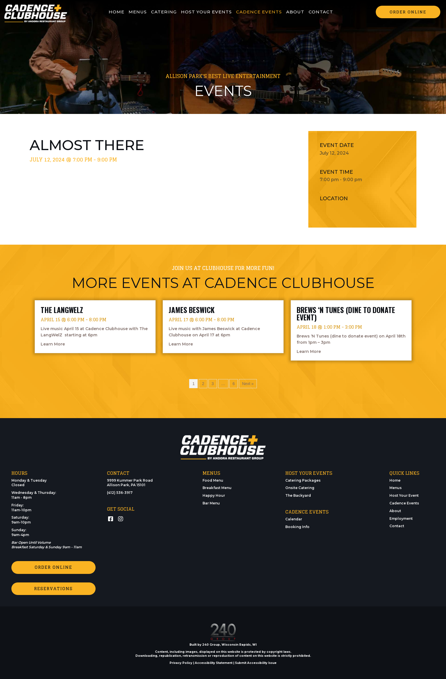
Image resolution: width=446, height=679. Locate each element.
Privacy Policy (181, 662)
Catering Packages (303, 480)
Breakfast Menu (217, 488)
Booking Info (297, 527)
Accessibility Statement (213, 662)
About (395, 511)
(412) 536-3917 (120, 492)
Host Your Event (404, 495)
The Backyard (298, 495)
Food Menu (213, 480)
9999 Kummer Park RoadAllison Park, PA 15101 (130, 482)
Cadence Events (404, 503)
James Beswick (191, 309)
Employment (401, 518)
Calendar (293, 519)
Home (394, 480)
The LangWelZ (62, 309)
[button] (408, 12)
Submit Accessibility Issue (255, 662)
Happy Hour (214, 495)
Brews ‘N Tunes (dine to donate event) (346, 313)
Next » (247, 383)
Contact (396, 526)
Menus (395, 488)
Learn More (53, 344)
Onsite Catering (299, 488)
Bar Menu (211, 503)
